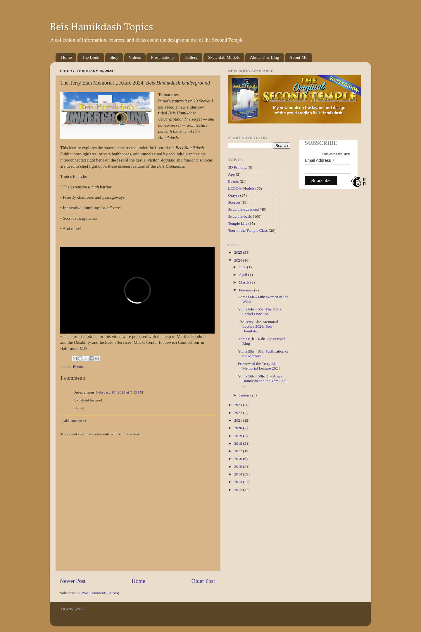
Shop (114, 57)
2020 (238, 428)
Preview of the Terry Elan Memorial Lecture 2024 (259, 365)
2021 (238, 420)
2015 (238, 466)
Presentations (162, 57)
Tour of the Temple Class (248, 230)
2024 (238, 260)
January (245, 395)
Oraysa (233, 195)
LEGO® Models (241, 188)
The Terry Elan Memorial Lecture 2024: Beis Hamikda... (258, 326)
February (246, 290)
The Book (90, 57)
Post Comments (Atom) (100, 593)
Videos (135, 57)
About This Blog (264, 57)
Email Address (320, 160)
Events (78, 366)
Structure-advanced (243, 209)
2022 (238, 413)
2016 (238, 458)
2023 (238, 405)
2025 (238, 252)
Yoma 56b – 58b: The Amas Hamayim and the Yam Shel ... (262, 381)
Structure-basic (240, 216)
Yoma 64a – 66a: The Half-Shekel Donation (259, 311)
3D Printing (237, 167)
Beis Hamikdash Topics (101, 27)
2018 (238, 443)
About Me (298, 57)
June (243, 267)
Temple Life (237, 223)
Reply (79, 408)
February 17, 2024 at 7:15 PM (119, 392)
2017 (238, 451)
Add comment (74, 420)
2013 (238, 482)
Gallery (191, 57)
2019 (238, 436)
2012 (238, 489)
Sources (234, 202)
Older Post (203, 581)
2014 (238, 474)
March (244, 282)
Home (66, 57)
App (231, 174)
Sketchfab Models (224, 57)
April (243, 274)
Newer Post (73, 581)
